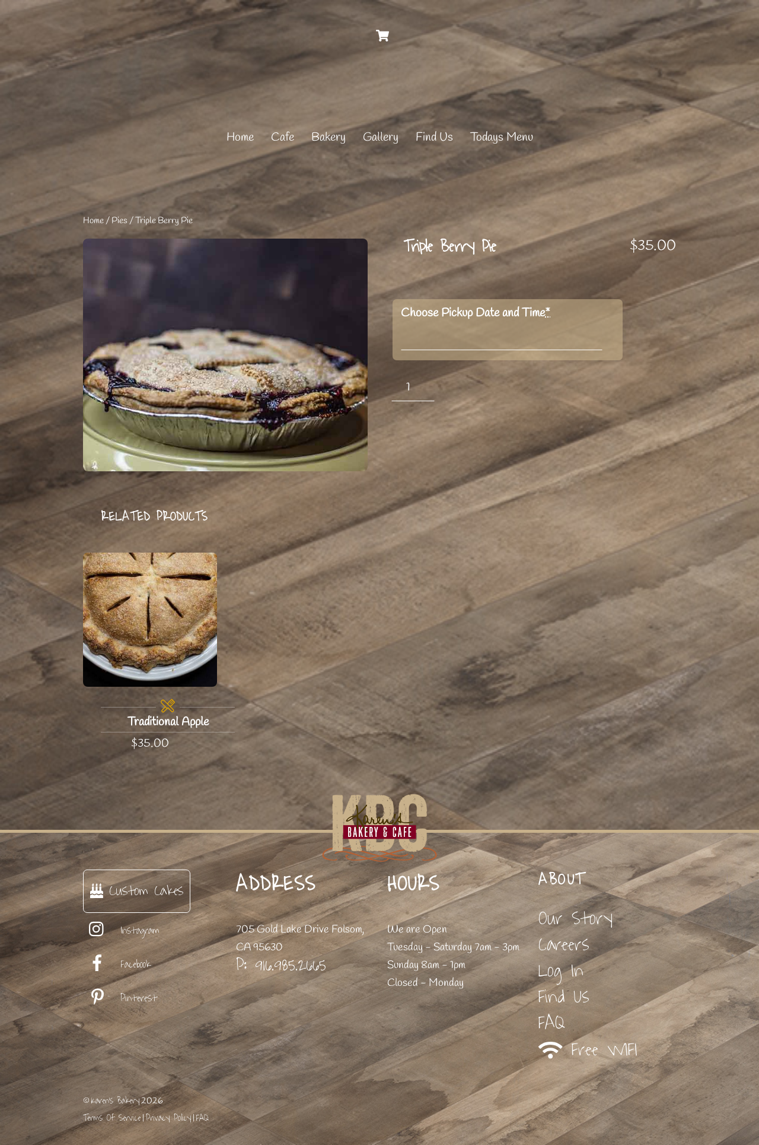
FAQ (551, 1023)
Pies (119, 221)
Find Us (434, 137)
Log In (560, 971)
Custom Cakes (136, 890)
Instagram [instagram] (121, 931)
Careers (563, 944)
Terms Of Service (112, 1118)
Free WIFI (587, 1049)
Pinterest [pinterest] (120, 998)
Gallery (380, 137)
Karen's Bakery (115, 1100)
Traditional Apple (168, 722)
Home (240, 137)
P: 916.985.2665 (281, 965)
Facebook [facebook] (117, 964)
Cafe (282, 137)
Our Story (575, 918)
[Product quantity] (413, 387)
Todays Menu (501, 137)
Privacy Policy (168, 1118)
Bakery (328, 137)
